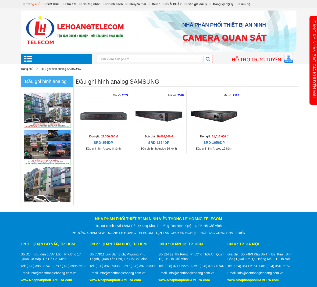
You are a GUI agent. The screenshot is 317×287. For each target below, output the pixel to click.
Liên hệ (243, 4)
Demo (154, 4)
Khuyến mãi (135, 4)
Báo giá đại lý (195, 4)
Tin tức (70, 4)
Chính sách (113, 4)
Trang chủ (31, 4)
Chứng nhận (89, 4)
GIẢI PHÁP (172, 4)
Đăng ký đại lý (221, 4)
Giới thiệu (51, 4)
